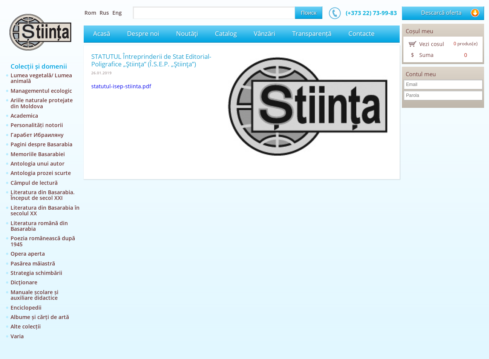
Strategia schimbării (36, 272)
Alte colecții (26, 326)
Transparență (311, 33)
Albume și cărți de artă (40, 317)
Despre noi (143, 33)
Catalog (226, 33)
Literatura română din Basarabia (39, 225)
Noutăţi (187, 33)
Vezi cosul (431, 44)
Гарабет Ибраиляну (37, 134)
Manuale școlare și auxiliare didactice (34, 294)
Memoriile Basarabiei (38, 154)
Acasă (101, 33)
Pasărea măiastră (33, 263)
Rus (104, 12)
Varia (17, 336)
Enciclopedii (26, 307)
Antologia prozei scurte (41, 172)
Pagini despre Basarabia (41, 144)
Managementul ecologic (41, 90)
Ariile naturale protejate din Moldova (42, 103)
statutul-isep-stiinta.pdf (121, 86)
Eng (117, 12)
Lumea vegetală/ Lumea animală (41, 78)
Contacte (361, 33)
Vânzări (264, 33)
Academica (24, 115)
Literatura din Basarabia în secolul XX (45, 210)
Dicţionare (24, 282)
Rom (90, 12)
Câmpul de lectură (34, 182)
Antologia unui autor (37, 163)
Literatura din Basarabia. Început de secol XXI (43, 195)
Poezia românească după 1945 (43, 241)
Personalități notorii (37, 125)
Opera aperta (28, 253)
